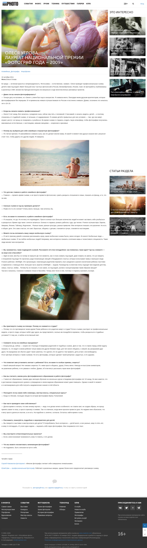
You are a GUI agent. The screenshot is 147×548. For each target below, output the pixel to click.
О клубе (78, 507)
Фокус (38, 4)
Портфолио (5, 512)
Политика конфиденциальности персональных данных (64, 540)
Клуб (88, 4)
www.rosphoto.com (131, 517)
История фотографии (46, 512)
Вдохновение (6, 515)
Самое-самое (6, 507)
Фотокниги (78, 521)
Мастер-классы (26, 515)
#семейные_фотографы (10, 71)
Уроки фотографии (45, 507)
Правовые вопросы (45, 515)
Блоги (77, 524)
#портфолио (25, 71)
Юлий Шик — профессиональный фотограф (18, 468)
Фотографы (79, 515)
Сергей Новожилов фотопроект (13, 463)
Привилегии (79, 512)
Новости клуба (80, 509)
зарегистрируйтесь (55, 488)
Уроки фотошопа (44, 509)
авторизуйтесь (39, 488)
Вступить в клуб (81, 518)
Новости (24, 518)
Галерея (80, 4)
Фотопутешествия (8, 509)
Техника (55, 4)
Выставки (24, 507)
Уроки (46, 4)
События (28, 4)
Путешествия (68, 4)
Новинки (62, 507)
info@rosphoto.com (19, 540)
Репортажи (25, 512)
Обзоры (62, 509)
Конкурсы (24, 509)
